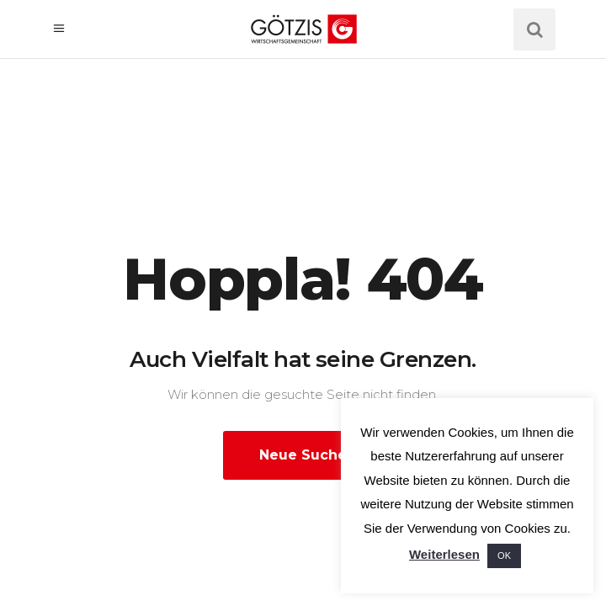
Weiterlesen (444, 554)
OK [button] (504, 555)
